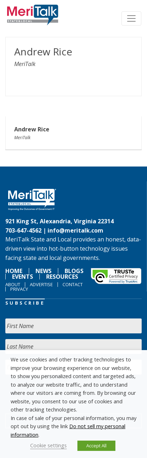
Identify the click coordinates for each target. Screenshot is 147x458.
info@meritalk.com (75, 230)
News (43, 271)
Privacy (19, 289)
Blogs (74, 271)
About (12, 284)
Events (22, 276)
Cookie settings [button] (48, 445)
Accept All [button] (96, 445)
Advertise (41, 284)
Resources (62, 276)
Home (13, 271)
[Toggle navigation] (131, 18)
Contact (72, 284)
